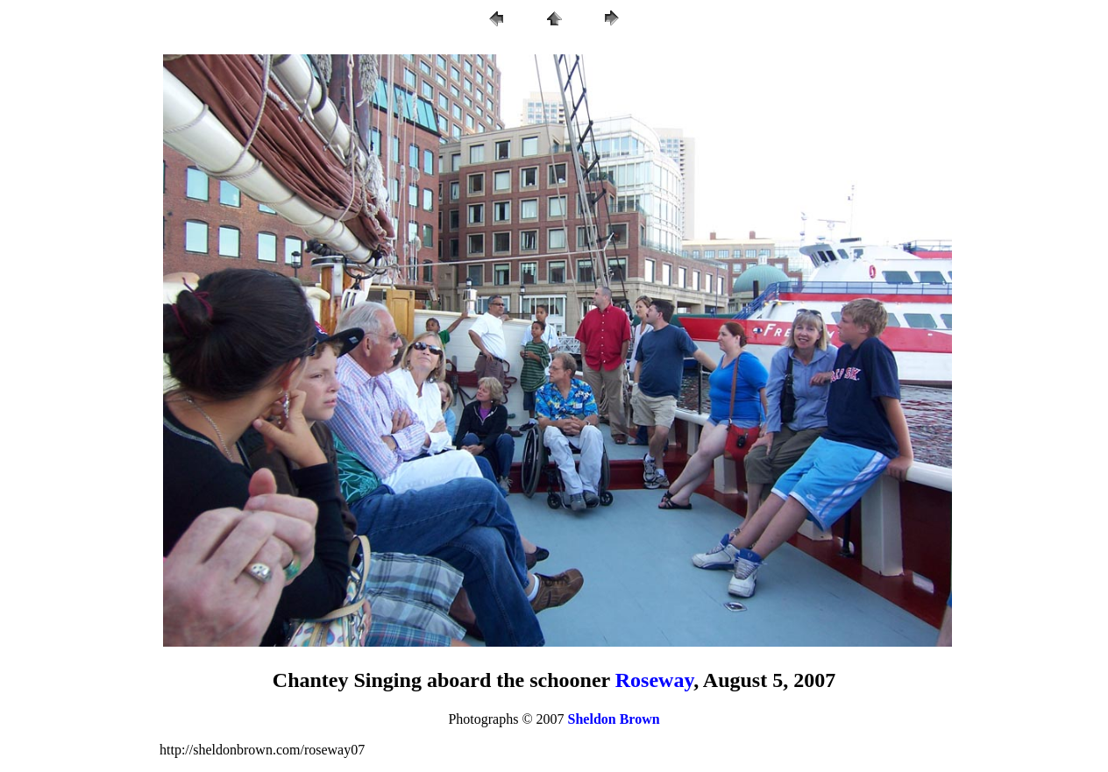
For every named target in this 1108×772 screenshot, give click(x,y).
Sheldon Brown (614, 719)
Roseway (654, 680)
